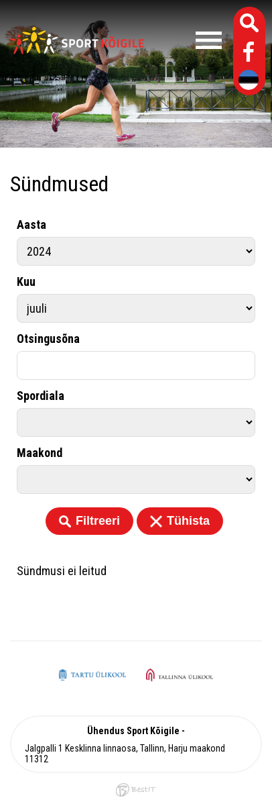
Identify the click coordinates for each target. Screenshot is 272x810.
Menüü (186, 40)
